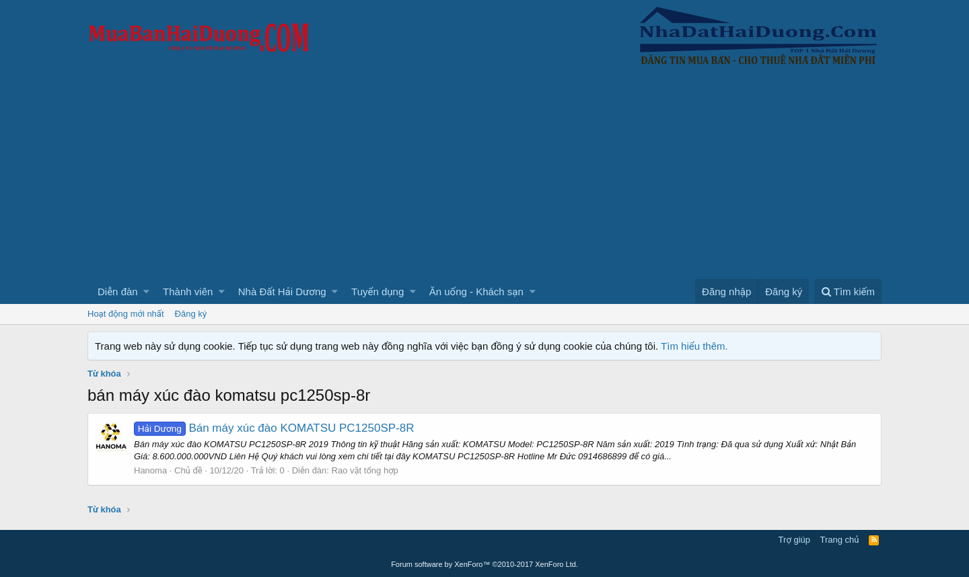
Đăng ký (191, 314)
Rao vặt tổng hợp (365, 470)
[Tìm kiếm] (848, 291)
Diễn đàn (118, 291)
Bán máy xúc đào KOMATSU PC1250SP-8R (274, 428)
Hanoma (150, 470)
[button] (146, 291)
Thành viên (188, 291)
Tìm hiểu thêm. (694, 346)
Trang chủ (839, 540)
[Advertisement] (484, 178)
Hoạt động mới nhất (125, 314)
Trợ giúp (794, 540)
